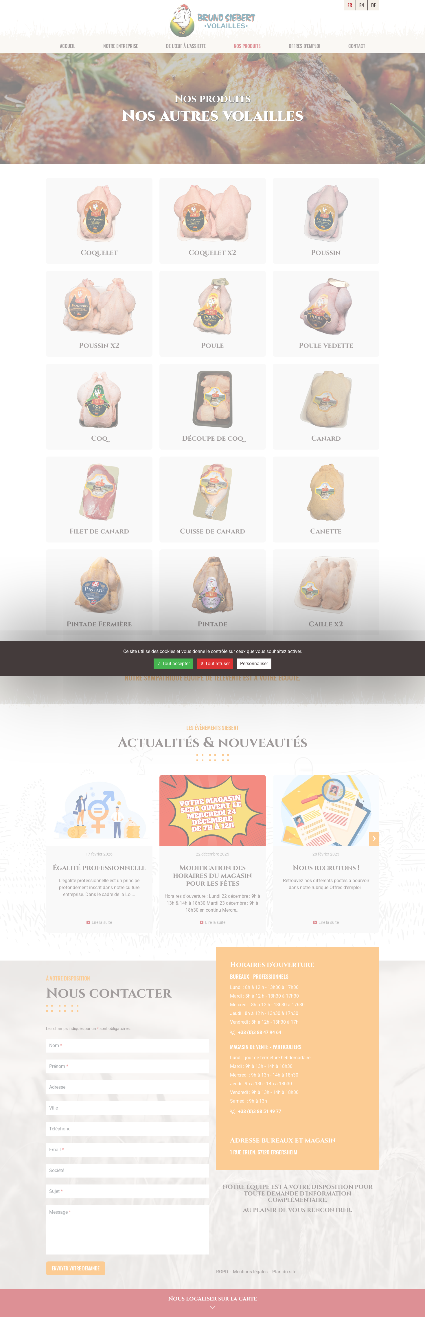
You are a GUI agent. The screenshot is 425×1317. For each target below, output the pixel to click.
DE (373, 5)
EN (361, 5)
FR (349, 5)
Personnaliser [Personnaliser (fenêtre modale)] (254, 663)
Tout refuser (215, 663)
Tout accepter (173, 663)
